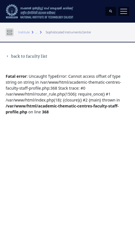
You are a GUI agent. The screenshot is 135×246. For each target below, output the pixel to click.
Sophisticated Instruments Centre (68, 32)
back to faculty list (26, 57)
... (36, 32)
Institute (24, 32)
